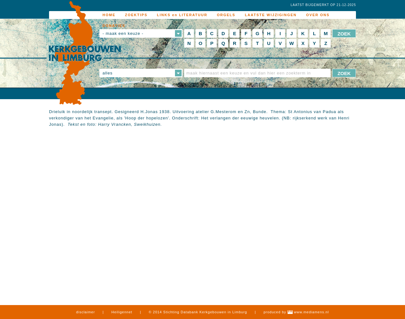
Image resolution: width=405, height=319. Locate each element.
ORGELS (226, 15)
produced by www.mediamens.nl (296, 312)
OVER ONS (318, 15)
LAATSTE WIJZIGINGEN (271, 15)
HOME (109, 15)
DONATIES (114, 26)
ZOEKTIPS (136, 15)
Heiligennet (121, 312)
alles (108, 73)
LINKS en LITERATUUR (182, 15)
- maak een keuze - (123, 33)
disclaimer (85, 312)
